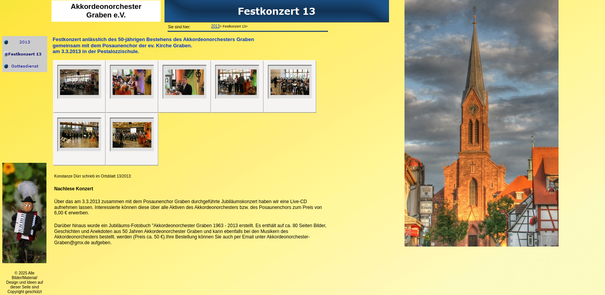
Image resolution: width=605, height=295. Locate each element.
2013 (215, 26)
